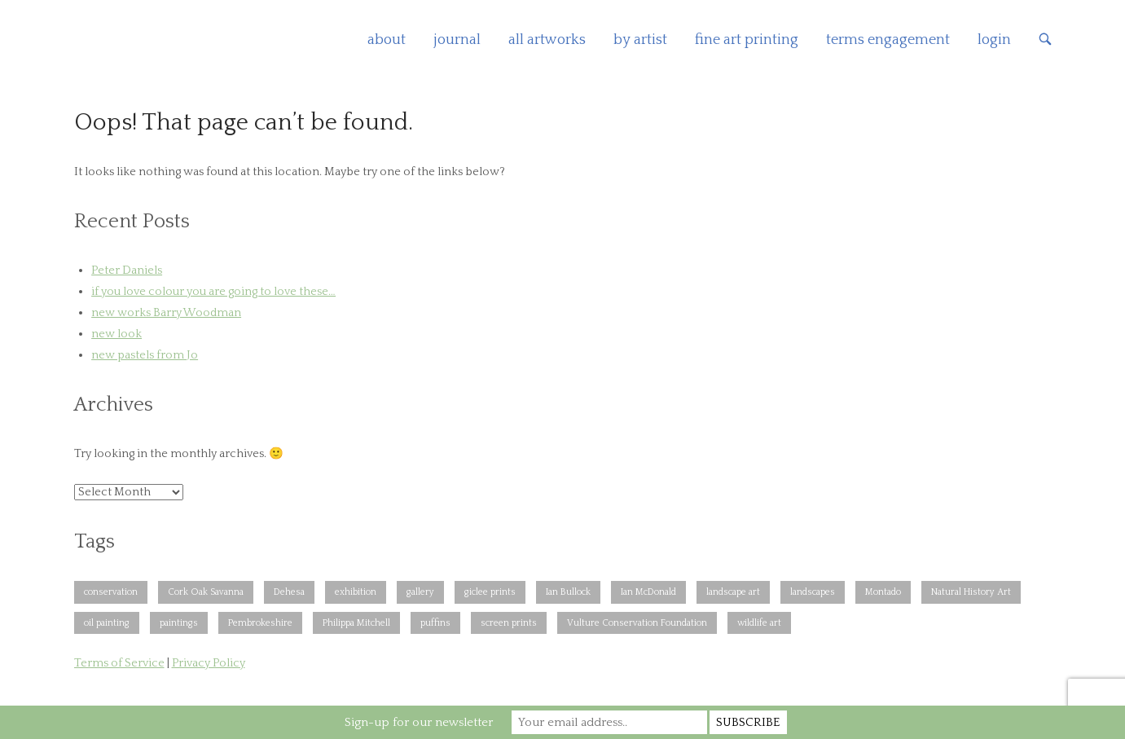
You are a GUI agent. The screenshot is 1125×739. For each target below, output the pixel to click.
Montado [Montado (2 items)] (883, 592)
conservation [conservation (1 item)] (111, 592)
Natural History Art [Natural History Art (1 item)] (971, 592)
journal (457, 40)
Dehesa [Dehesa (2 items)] (289, 592)
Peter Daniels (126, 270)
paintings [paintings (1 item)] (179, 623)
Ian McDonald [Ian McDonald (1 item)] (648, 592)
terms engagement (888, 40)
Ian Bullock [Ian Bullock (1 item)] (568, 592)
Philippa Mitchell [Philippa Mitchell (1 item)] (356, 623)
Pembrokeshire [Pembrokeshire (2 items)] (260, 623)
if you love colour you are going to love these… (213, 291)
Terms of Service (119, 663)
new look (116, 334)
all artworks (547, 40)
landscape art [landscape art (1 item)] (733, 592)
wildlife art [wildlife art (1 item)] (759, 623)
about (386, 40)
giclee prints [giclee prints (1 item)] (490, 592)
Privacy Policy (208, 663)
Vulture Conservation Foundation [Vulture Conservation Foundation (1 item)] (637, 623)
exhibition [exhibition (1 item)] (355, 592)
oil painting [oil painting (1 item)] (107, 623)
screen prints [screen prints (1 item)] (509, 623)
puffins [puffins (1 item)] (435, 623)
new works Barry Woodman (166, 312)
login (994, 40)
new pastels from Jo (144, 355)
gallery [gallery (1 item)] (420, 592)
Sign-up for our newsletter (419, 722)
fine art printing (746, 40)
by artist (640, 40)
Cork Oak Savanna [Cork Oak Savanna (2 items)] (206, 592)
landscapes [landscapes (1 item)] (812, 592)
